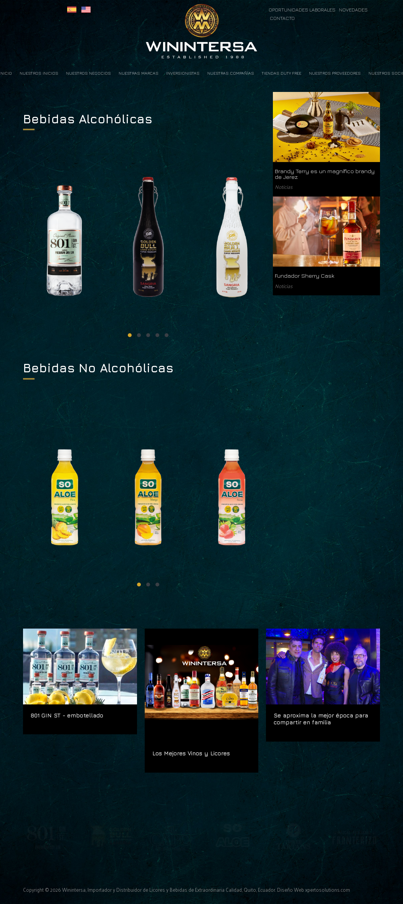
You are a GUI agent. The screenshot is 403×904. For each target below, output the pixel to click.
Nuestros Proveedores (335, 73)
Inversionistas (183, 73)
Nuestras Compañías (230, 73)
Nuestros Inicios (39, 73)
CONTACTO (282, 18)
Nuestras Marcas (139, 73)
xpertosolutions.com (327, 889)
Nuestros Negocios (88, 73)
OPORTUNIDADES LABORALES (303, 10)
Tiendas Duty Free (281, 73)
